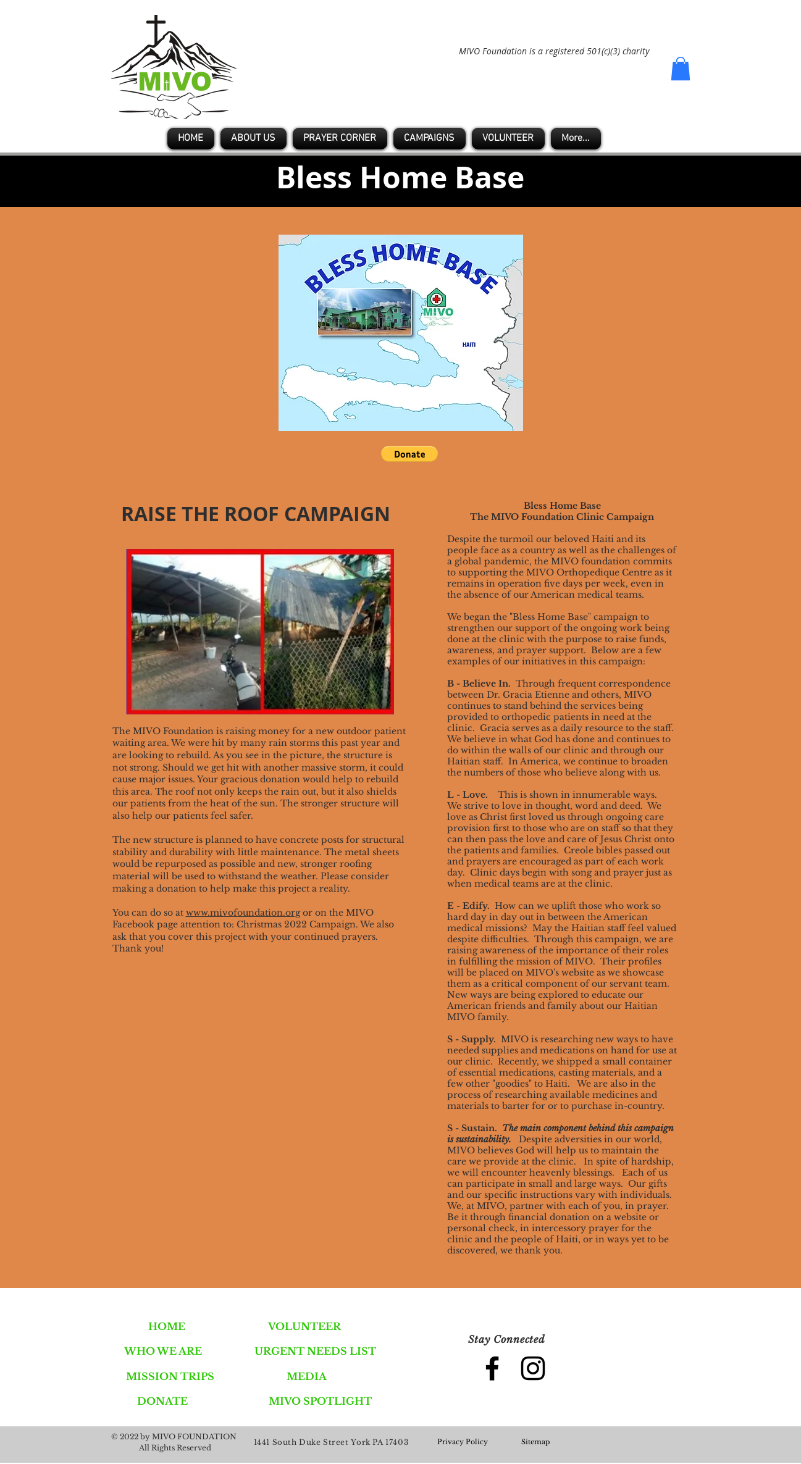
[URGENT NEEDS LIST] (315, 1351)
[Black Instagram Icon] (533, 1368)
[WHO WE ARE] (163, 1351)
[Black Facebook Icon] (492, 1368)
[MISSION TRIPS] (170, 1376)
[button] (680, 68)
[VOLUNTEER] (304, 1326)
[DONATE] (162, 1401)
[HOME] (167, 1326)
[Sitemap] (535, 1442)
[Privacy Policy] (462, 1442)
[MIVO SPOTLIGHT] (320, 1401)
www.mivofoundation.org (243, 912)
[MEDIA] (306, 1376)
